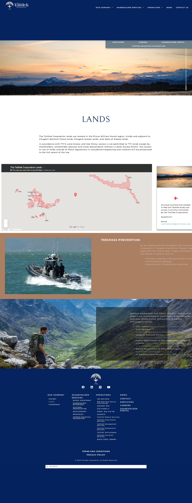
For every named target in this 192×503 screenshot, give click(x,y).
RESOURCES (78, 414)
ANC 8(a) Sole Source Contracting (106, 402)
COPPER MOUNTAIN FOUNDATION (148, 46)
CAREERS (143, 42)
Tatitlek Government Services (106, 420)
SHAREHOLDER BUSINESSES (79, 403)
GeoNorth (101, 414)
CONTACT (125, 399)
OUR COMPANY (104, 7)
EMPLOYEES (118, 42)
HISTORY (52, 399)
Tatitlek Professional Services (106, 429)
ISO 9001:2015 (103, 399)
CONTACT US (182, 7)
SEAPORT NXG (103, 406)
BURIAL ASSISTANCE (82, 400)
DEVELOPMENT (80, 411)
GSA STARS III (103, 409)
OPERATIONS (155, 7)
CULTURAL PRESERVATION (80, 408)
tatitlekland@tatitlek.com (176, 224)
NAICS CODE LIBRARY (106, 439)
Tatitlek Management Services (107, 424)
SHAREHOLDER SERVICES (130, 7)
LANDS (52, 402)
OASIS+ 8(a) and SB (105, 411)
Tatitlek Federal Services (108, 417)
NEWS (169, 7)
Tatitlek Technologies (107, 432)
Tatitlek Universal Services (105, 436)
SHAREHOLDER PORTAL (173, 42)
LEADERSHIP (54, 404)
